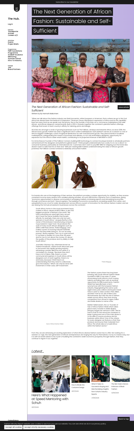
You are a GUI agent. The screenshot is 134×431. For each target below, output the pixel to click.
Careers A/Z (13, 35)
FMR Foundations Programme (15, 52)
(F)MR (17, 9)
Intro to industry (15, 60)
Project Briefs (13, 44)
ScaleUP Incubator (15, 55)
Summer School (14, 59)
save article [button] (124, 107)
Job (9, 67)
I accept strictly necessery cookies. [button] (39, 427)
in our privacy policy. (97, 424)
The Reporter (13, 31)
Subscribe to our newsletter (67, 2)
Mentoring (12, 57)
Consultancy (13, 420)
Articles (11, 33)
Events (10, 42)
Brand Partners (14, 69)
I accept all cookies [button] (13, 427)
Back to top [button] (124, 419)
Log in (10, 24)
